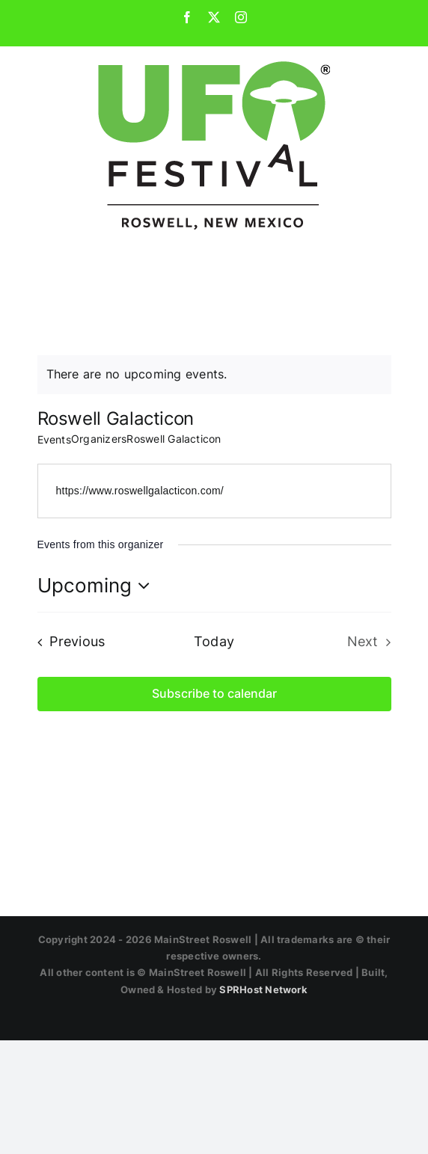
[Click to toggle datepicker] (97, 585)
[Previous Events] (67, 641)
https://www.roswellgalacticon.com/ (140, 491)
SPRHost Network (263, 989)
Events (54, 439)
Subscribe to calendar (214, 694)
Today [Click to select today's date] (214, 641)
